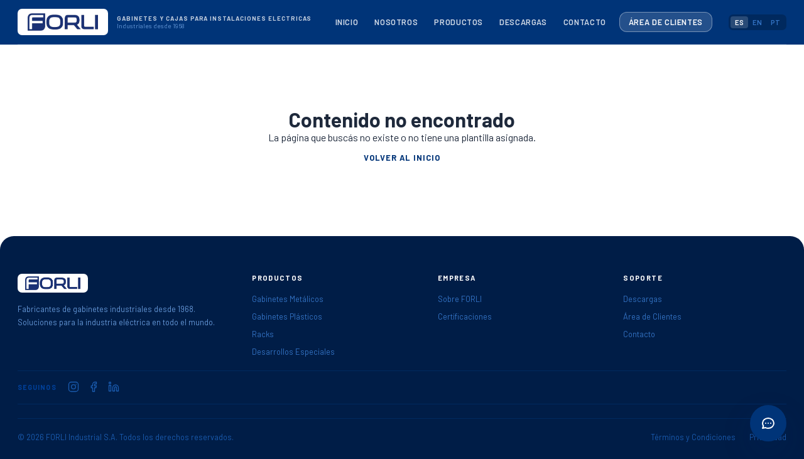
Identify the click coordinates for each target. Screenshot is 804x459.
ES (739, 22)
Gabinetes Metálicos (287, 299)
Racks (263, 334)
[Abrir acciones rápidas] (768, 423)
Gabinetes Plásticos (287, 316)
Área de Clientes (666, 22)
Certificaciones (465, 316)
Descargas (523, 22)
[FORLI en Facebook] (93, 386)
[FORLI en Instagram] (73, 386)
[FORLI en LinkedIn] (113, 386)
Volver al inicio (402, 158)
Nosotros (396, 22)
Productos (458, 22)
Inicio (347, 22)
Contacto (584, 22)
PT (775, 22)
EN (757, 22)
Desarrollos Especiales (293, 352)
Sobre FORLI (460, 299)
